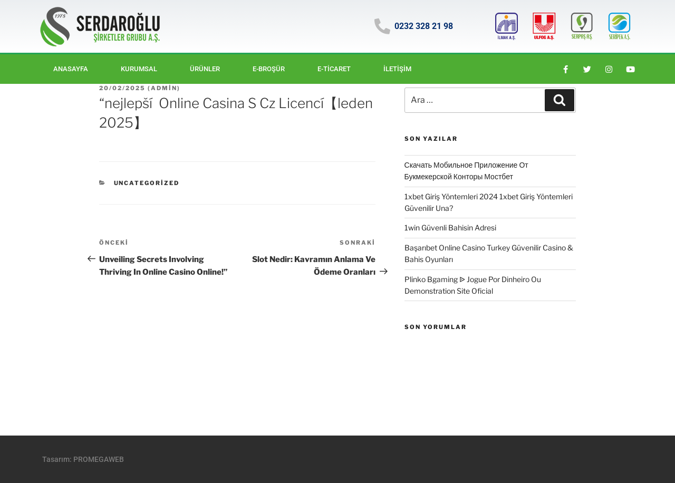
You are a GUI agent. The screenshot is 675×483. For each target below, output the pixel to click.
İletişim (397, 69)
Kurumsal (139, 69)
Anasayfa (70, 69)
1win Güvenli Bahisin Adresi (450, 227)
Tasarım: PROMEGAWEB (83, 459)
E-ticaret (334, 69)
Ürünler (205, 69)
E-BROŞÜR (269, 69)
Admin (164, 88)
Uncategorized (147, 183)
